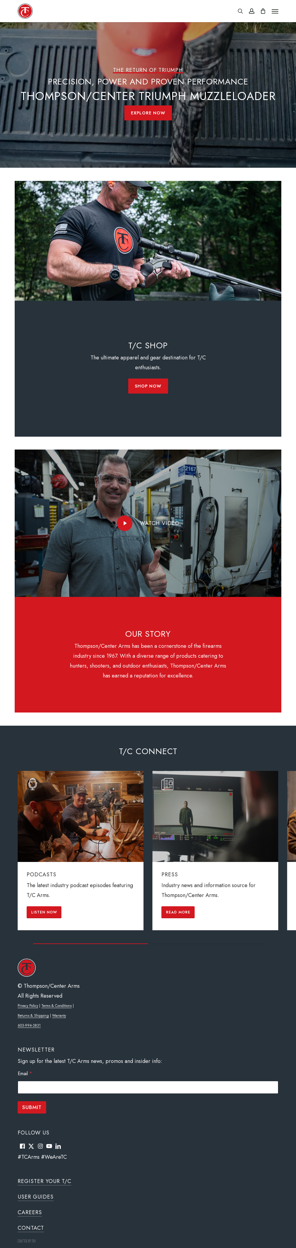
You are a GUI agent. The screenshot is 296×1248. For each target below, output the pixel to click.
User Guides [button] (36, 1197)
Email (25, 1073)
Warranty (59, 1015)
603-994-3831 (29, 1025)
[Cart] (263, 11)
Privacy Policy (28, 1005)
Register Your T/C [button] (44, 1181)
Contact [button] (31, 1228)
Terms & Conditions (56, 1005)
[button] (275, 11)
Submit (32, 1107)
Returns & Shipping (33, 1015)
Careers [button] (30, 1212)
